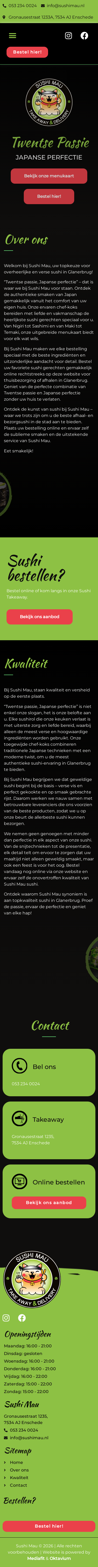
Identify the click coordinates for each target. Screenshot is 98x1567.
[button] (12, 35)
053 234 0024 (26, 1083)
